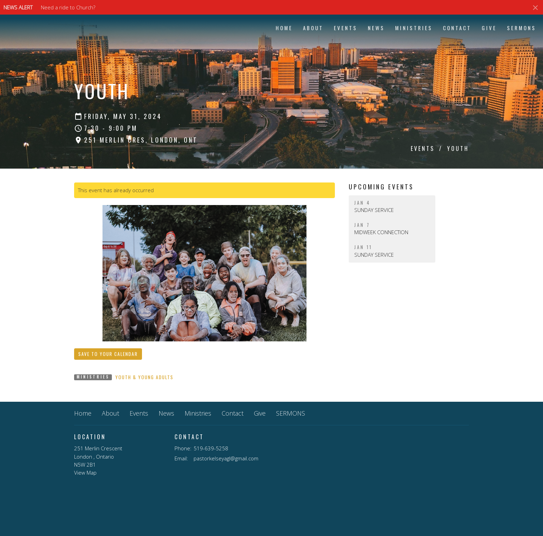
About (313, 28)
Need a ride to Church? (68, 7)
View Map (85, 472)
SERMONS (521, 28)
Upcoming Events (381, 186)
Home (284, 28)
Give (489, 28)
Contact (457, 28)
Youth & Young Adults (144, 377)
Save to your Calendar (108, 353)
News (376, 28)
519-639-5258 (211, 448)
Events (345, 28)
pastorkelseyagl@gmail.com (226, 458)
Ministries (414, 28)
